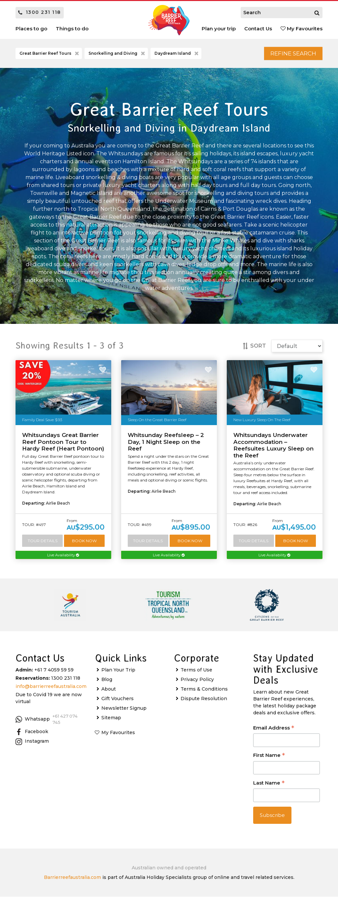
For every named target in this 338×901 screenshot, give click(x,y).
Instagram (32, 745)
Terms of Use (196, 674)
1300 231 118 (39, 12)
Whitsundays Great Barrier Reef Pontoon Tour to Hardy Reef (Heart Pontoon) (63, 445)
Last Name (269, 787)
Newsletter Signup (124, 712)
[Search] (316, 12)
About (108, 693)
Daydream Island (177, 55)
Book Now (85, 544)
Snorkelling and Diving (117, 55)
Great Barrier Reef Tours (49, 55)
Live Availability (63, 558)
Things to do (72, 28)
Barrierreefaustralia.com (72, 882)
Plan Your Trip (118, 674)
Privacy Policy (197, 684)
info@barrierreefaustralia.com (51, 691)
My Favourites (301, 28)
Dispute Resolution (204, 703)
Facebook (32, 736)
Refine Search (287, 55)
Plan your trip (219, 28)
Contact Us (258, 28)
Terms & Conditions (204, 693)
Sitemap (111, 722)
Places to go (31, 28)
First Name (269, 760)
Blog (106, 684)
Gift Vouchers (117, 703)
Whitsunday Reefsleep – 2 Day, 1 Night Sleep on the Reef (166, 445)
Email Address (273, 732)
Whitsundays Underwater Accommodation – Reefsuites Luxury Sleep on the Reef (273, 448)
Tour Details (42, 544)
